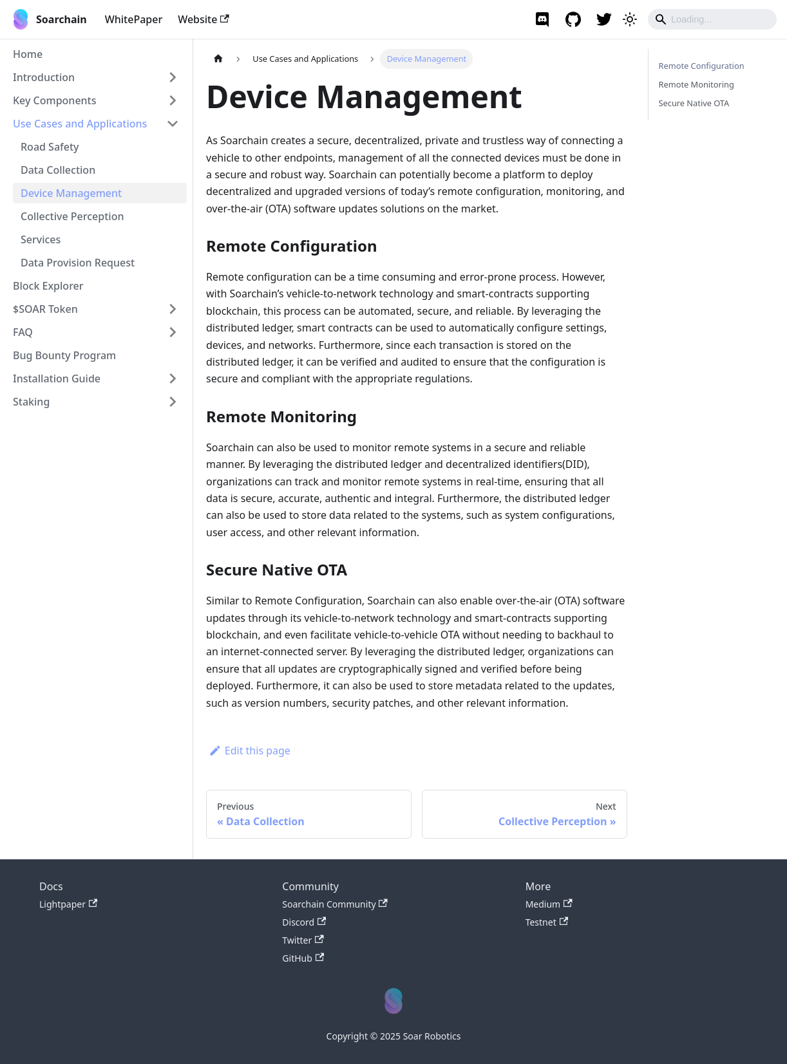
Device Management (71, 193)
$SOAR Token (45, 309)
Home (28, 54)
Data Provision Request (78, 263)
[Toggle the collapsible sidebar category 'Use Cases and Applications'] (172, 123)
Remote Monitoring (696, 84)
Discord (304, 922)
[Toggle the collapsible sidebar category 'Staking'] (172, 401)
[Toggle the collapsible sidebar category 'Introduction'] (172, 77)
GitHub (303, 958)
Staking (31, 402)
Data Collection (58, 170)
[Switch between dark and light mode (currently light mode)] (630, 19)
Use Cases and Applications (80, 124)
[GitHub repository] (573, 19)
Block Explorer (48, 286)
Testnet (547, 922)
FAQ (23, 332)
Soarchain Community (335, 904)
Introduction (44, 77)
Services (41, 239)
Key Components (55, 100)
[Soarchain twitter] (604, 19)
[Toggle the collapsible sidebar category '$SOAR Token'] (172, 309)
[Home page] (218, 59)
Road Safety (50, 147)
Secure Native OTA (694, 103)
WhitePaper (134, 19)
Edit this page (249, 750)
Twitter (302, 940)
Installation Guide (56, 378)
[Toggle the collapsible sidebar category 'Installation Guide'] (172, 378)
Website (203, 19)
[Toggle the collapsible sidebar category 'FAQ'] (172, 332)
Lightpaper (68, 904)
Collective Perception (72, 216)
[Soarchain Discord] (542, 19)
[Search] (712, 19)
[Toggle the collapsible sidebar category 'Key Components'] (172, 100)
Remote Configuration (701, 65)
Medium (549, 904)
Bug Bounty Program (64, 355)
